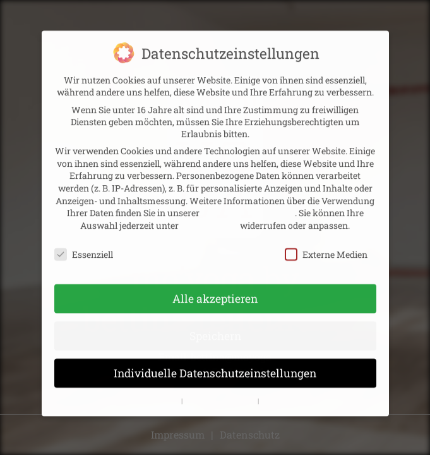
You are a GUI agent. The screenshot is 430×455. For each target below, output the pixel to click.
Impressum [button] (279, 393)
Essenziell (83, 247)
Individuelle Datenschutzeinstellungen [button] (215, 366)
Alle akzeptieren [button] (215, 291)
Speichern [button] (215, 329)
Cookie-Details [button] (156, 393)
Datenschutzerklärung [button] (221, 393)
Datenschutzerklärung (248, 206)
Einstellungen (209, 218)
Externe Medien (326, 247)
